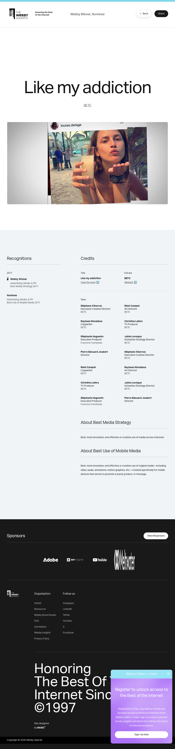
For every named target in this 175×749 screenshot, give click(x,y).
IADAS (37, 603)
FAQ (36, 621)
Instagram (68, 603)
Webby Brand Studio (45, 615)
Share (161, 13)
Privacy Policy (41, 639)
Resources (40, 609)
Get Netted (40, 627)
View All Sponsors (156, 536)
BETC (87, 105)
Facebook (68, 633)
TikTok (66, 615)
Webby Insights (42, 633)
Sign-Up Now (141, 734)
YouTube (67, 621)
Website (128, 282)
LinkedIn (67, 609)
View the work (88, 282)
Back (143, 13)
